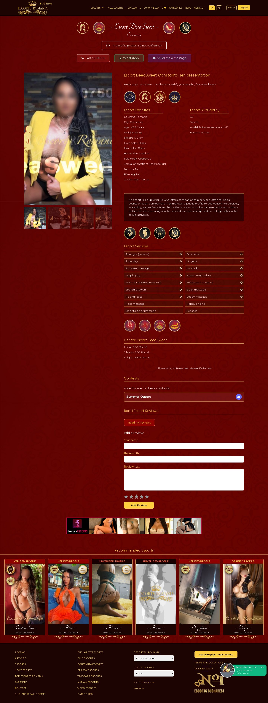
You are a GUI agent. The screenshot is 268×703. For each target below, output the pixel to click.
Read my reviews (139, 422)
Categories (175, 8)
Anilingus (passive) (137, 254)
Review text (132, 466)
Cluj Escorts (86, 658)
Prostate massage (137, 268)
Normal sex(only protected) (143, 282)
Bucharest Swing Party (30, 694)
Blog (188, 8)
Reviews (20, 652)
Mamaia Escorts (87, 682)
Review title (131, 453)
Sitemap (139, 688)
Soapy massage (196, 296)
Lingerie (191, 261)
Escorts (95, 8)
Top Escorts (133, 8)
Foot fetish (193, 254)
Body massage (196, 289)
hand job (192, 268)
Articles (20, 658)
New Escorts (115, 8)
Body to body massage (141, 311)
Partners (21, 682)
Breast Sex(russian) (198, 275)
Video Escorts (86, 688)
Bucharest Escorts (90, 652)
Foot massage (135, 303)
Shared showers (136, 289)
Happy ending (195, 303)
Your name (131, 440)
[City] (154, 658)
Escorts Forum (144, 682)
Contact (199, 8)
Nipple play (133, 275)
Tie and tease (134, 296)
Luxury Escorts (155, 8)
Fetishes (191, 311)
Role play (132, 261)
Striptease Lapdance (199, 282)
